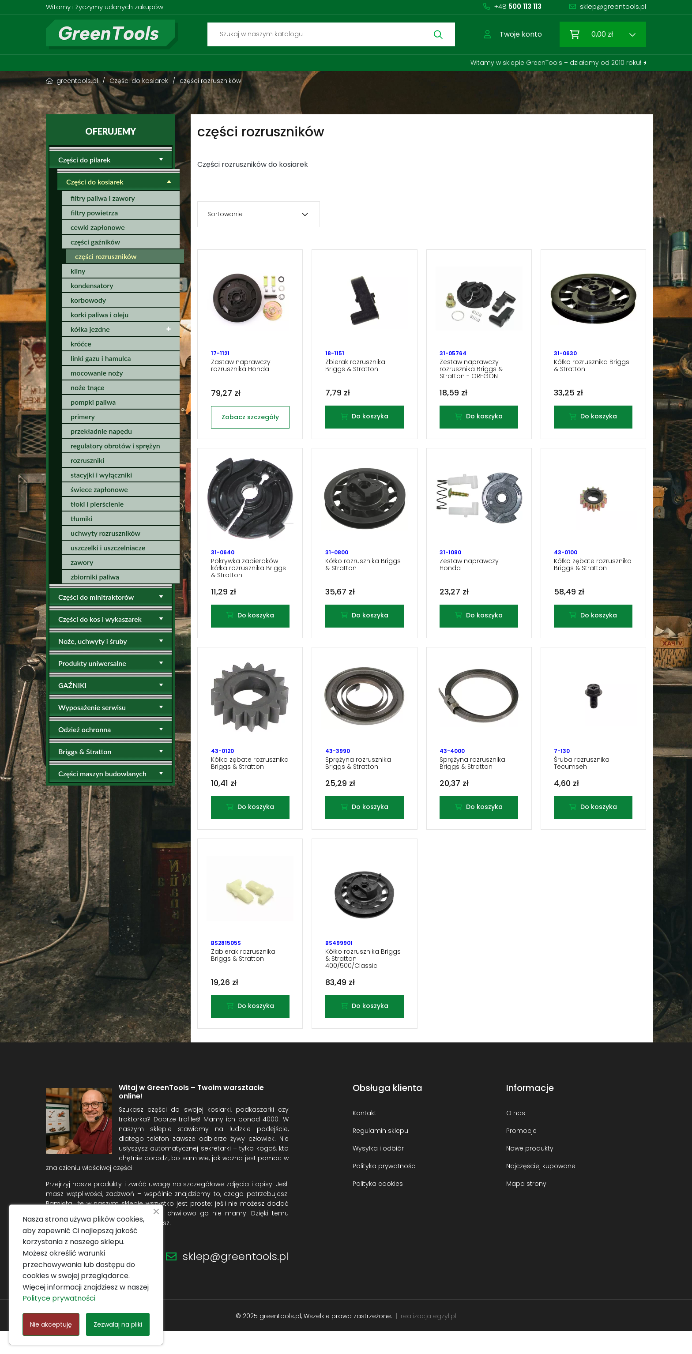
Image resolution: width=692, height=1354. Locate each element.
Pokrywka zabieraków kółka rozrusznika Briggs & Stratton (248, 576)
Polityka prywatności (385, 1188)
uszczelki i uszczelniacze (108, 547)
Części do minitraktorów (96, 597)
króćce (81, 343)
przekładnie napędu (101, 431)
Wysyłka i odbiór (378, 1170)
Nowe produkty (529, 1170)
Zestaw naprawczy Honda (469, 573)
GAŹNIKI (72, 685)
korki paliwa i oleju (99, 314)
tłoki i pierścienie (97, 504)
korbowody (88, 300)
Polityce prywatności (59, 1298)
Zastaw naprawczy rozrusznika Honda (241, 368)
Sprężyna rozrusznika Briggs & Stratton (358, 777)
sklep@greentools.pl (613, 6)
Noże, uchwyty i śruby (92, 641)
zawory (82, 562)
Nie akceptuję (51, 1324)
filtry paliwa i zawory (103, 198)
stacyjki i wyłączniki (101, 474)
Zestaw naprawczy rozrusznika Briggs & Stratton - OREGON (471, 372)
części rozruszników (106, 256)
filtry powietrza (94, 212)
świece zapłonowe (99, 489)
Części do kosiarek (95, 181)
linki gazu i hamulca (101, 358)
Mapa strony (526, 1206)
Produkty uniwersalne (92, 663)
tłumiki (82, 518)
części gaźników (95, 241)
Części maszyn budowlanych (102, 773)
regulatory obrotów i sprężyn (115, 445)
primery (83, 416)
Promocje (521, 1153)
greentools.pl (280, 1339)
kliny (78, 271)
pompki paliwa (93, 402)
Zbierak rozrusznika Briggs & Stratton (355, 368)
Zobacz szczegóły (250, 419)
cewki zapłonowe (98, 227)
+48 (518, 6)
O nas (515, 1135)
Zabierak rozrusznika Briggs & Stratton (243, 975)
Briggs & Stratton (84, 751)
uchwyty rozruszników (105, 533)
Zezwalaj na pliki (118, 1324)
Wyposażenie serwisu (92, 707)
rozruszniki (87, 460)
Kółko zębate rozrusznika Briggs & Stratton (593, 573)
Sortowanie (225, 214)
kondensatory (92, 285)
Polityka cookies (378, 1206)
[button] (513, 34)
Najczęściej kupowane (540, 1188)
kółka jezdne (90, 329)
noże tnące (88, 387)
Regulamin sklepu (380, 1153)
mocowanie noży (97, 373)
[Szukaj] (331, 35)
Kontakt (364, 1135)
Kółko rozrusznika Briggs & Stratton (591, 368)
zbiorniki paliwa (95, 576)
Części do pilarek (84, 159)
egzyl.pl (444, 1339)
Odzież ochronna (84, 729)
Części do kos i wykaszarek (100, 619)
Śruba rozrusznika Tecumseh (581, 777)
